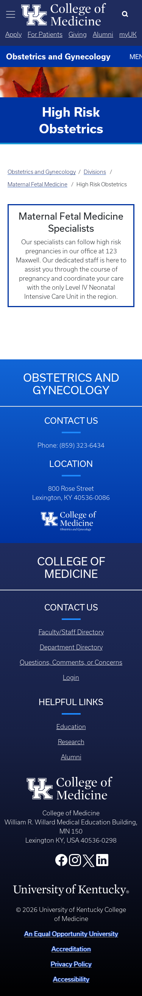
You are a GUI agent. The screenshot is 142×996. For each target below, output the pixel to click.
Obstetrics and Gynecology (42, 172)
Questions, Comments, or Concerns (71, 662)
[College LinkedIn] (102, 862)
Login (71, 677)
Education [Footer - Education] (71, 726)
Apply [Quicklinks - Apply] (13, 34)
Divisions (95, 172)
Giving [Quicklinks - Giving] (78, 34)
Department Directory (71, 647)
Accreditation (71, 948)
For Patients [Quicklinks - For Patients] (45, 34)
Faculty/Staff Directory (71, 632)
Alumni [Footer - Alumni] (71, 757)
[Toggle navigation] (10, 14)
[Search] (126, 14)
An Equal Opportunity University (71, 933)
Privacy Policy (71, 964)
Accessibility (71, 979)
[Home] (63, 13)
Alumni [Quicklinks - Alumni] (103, 34)
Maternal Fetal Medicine (37, 184)
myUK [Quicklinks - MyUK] (128, 34)
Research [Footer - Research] (71, 741)
